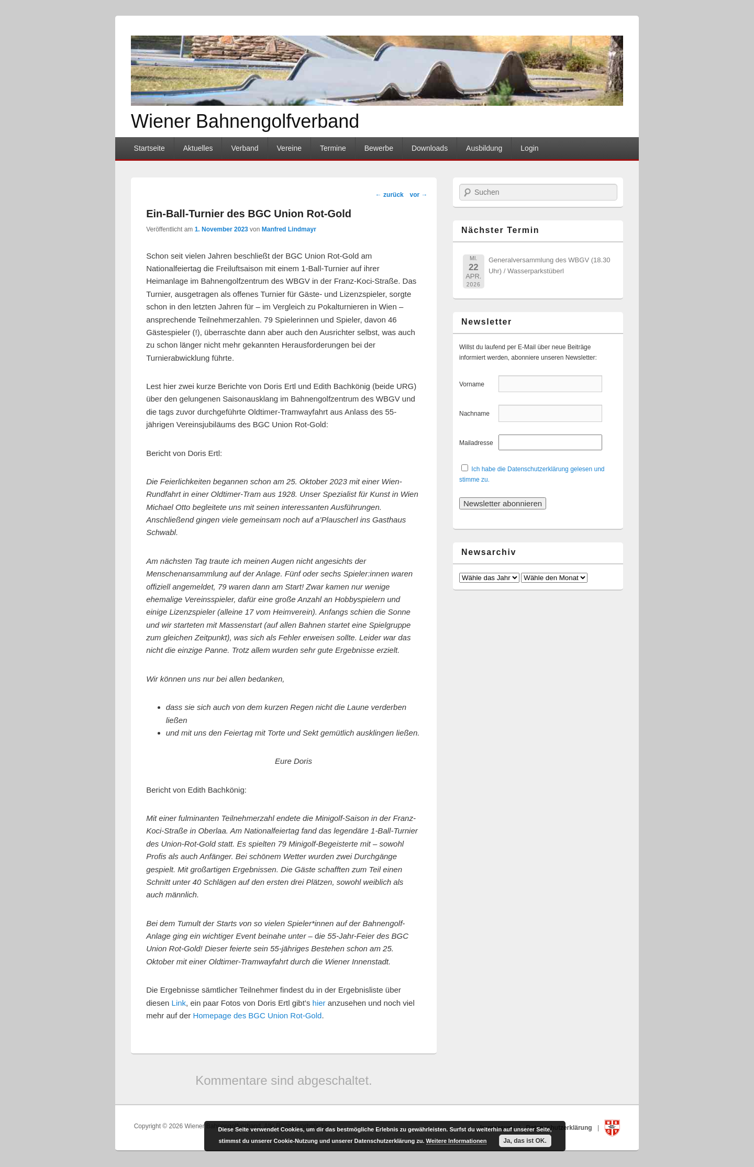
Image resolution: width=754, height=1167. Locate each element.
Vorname (477, 384)
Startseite (149, 148)
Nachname (477, 413)
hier (319, 1002)
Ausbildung (484, 148)
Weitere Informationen (456, 1141)
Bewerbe (378, 148)
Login (529, 148)
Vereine (289, 148)
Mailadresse (477, 443)
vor (418, 194)
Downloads (430, 148)
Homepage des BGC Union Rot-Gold (257, 1015)
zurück (389, 194)
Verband (244, 148)
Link (179, 1002)
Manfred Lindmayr (289, 229)
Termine (333, 148)
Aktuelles (198, 148)
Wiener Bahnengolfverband (245, 121)
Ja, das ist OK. (525, 1140)
